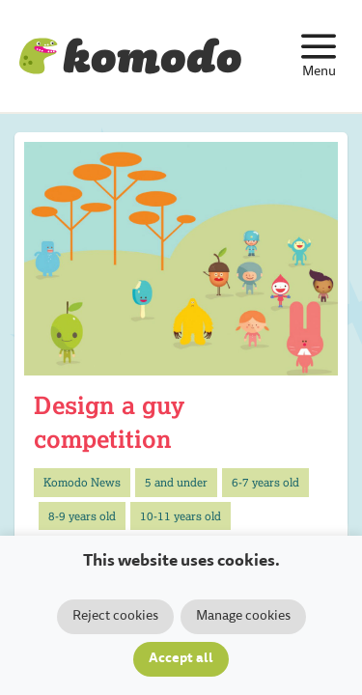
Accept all (181, 659)
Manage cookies (243, 617)
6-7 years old (265, 482)
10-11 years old (180, 516)
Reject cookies (115, 617)
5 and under (176, 482)
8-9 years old (82, 516)
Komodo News (82, 482)
